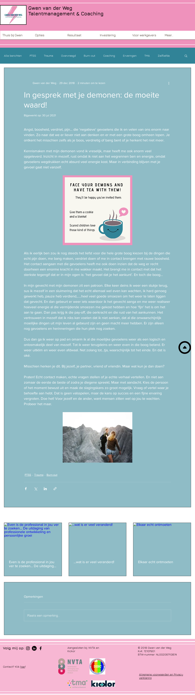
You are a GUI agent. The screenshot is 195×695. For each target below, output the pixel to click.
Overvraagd (68, 55)
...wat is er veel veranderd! (94, 562)
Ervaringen (129, 55)
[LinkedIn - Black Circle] (34, 648)
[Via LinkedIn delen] (45, 489)
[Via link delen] (55, 489)
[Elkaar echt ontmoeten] (162, 539)
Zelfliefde (164, 55)
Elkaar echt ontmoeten (155, 562)
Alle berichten (13, 55)
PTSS (33, 55)
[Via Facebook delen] (26, 489)
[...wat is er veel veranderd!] (97, 539)
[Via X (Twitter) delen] (35, 489)
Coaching (109, 55)
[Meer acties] (168, 83)
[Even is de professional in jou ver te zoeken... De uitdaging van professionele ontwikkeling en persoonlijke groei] (33, 539)
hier (22, 666)
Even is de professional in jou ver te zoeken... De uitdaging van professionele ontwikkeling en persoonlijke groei (31, 564)
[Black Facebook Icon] (40, 648)
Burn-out (89, 55)
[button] (49, 36)
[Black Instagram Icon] (27, 648)
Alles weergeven (180, 515)
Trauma (48, 55)
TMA (147, 55)
